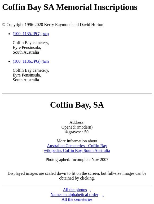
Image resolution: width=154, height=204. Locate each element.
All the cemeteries (76, 199)
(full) (45, 34)
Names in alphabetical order (74, 194)
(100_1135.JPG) (27, 33)
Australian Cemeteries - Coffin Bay (77, 145)
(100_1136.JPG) (27, 61)
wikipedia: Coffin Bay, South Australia (77, 150)
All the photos (75, 190)
